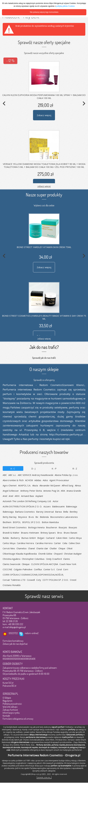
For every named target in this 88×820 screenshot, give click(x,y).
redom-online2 (32, 633)
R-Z (75, 468)
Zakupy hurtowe (10, 709)
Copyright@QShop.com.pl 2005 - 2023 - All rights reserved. (44, 774)
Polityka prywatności (12, 703)
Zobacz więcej (44, 115)
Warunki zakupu (10, 706)
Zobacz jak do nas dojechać (15, 643)
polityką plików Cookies (65, 6)
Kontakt (6, 715)
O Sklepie (7, 697)
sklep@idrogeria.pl (17, 627)
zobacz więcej (44, 186)
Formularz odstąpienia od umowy (18, 718)
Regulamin (7, 700)
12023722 (13, 633)
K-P (54, 468)
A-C (12, 468)
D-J (33, 468)
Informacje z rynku (11, 712)
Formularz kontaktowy (13, 640)
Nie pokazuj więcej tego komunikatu (44, 12)
